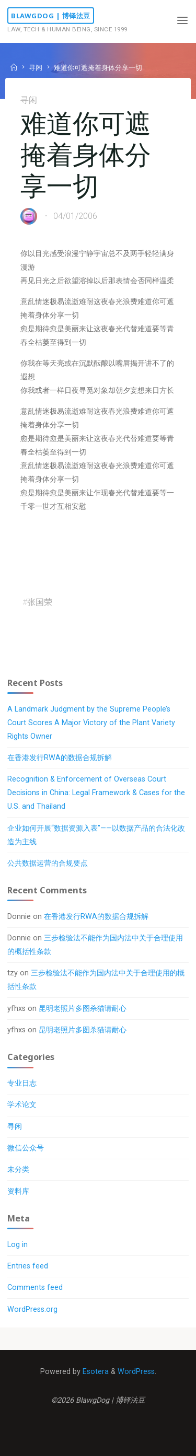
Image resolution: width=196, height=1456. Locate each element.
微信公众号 (25, 1148)
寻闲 (35, 68)
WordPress (136, 1371)
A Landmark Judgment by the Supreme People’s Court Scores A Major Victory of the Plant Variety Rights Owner (91, 723)
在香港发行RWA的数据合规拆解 (59, 757)
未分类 (18, 1169)
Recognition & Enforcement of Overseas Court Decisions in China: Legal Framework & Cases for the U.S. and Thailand (96, 793)
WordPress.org (32, 1309)
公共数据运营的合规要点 (47, 863)
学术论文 (22, 1104)
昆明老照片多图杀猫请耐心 (82, 1008)
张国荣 (39, 602)
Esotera (94, 1371)
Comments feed (35, 1287)
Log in (17, 1244)
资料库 (18, 1191)
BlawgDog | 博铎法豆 (50, 15)
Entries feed (27, 1266)
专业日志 (22, 1083)
